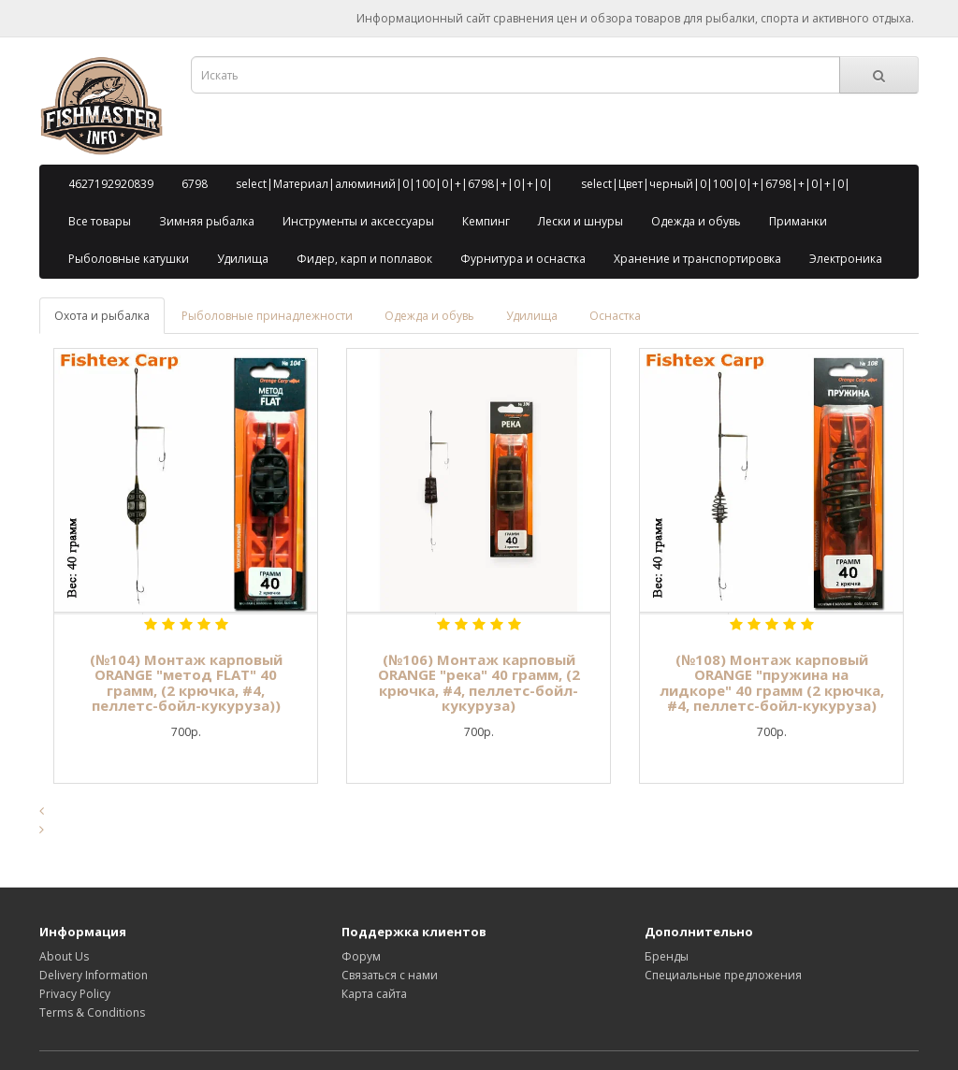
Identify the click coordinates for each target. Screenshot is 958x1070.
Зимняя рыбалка (206, 221)
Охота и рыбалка (102, 316)
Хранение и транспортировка (697, 259)
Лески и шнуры (580, 221)
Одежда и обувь (696, 221)
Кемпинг (486, 221)
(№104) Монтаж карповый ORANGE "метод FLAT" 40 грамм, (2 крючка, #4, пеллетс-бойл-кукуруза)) (186, 683)
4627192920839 (110, 184)
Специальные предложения (723, 975)
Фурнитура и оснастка (523, 259)
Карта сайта (374, 994)
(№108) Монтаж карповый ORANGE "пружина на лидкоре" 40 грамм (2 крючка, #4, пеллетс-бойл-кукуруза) (772, 683)
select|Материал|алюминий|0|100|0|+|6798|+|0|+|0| (394, 184)
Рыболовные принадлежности (267, 316)
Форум (361, 956)
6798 (194, 184)
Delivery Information (93, 975)
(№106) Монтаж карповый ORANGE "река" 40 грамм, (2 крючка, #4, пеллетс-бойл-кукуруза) (479, 683)
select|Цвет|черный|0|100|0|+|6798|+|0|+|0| (715, 184)
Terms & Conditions (92, 1012)
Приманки (798, 221)
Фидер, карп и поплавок (364, 259)
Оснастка (615, 316)
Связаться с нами (389, 975)
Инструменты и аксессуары (358, 221)
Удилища (243, 259)
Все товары (99, 221)
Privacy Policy (74, 994)
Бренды (667, 956)
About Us (64, 956)
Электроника (845, 259)
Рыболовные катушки (128, 259)
